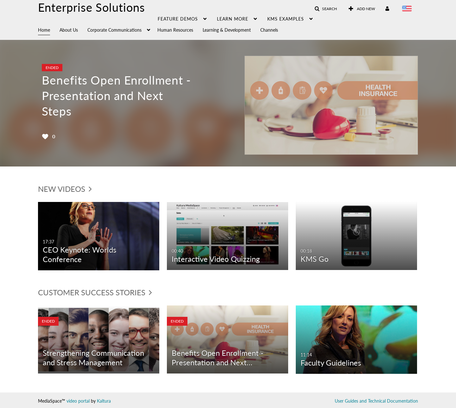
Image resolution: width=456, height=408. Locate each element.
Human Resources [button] (175, 30)
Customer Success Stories (95, 292)
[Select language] (408, 9)
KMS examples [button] (285, 19)
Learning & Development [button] (227, 30)
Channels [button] (269, 30)
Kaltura (104, 401)
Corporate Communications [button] (114, 30)
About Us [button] (69, 30)
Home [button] (44, 30)
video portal (78, 401)
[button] (325, 9)
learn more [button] (232, 19)
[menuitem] (49, 29)
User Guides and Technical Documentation (376, 401)
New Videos (65, 188)
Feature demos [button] (178, 19)
